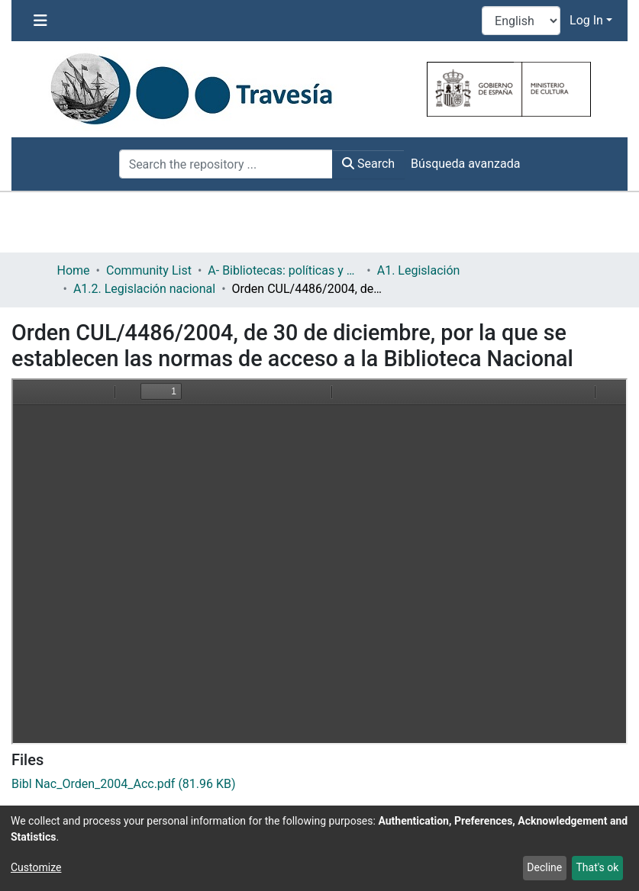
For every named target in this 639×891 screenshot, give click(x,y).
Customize (36, 867)
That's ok (597, 867)
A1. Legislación (418, 270)
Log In (586, 20)
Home (73, 270)
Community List (149, 270)
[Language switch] (521, 20)
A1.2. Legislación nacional (144, 288)
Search (368, 163)
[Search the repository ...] (226, 164)
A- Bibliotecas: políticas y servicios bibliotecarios (284, 270)
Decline (544, 867)
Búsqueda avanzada (465, 163)
